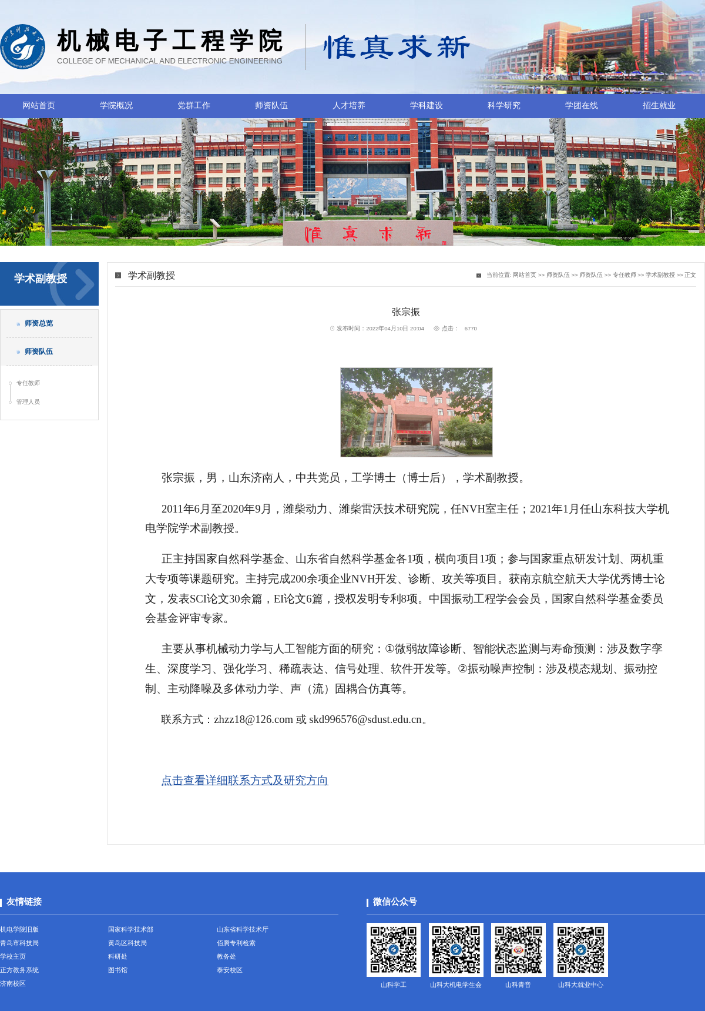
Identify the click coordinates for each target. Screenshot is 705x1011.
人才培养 (349, 105)
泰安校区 (230, 969)
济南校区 (13, 983)
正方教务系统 (19, 969)
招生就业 (659, 105)
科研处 (117, 956)
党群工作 (193, 105)
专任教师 (28, 383)
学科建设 (426, 105)
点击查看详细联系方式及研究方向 (244, 780)
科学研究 (504, 105)
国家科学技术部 (130, 929)
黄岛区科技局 (127, 942)
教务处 (226, 956)
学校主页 (13, 956)
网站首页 (38, 105)
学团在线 (581, 105)
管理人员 (28, 402)
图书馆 (117, 969)
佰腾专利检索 (236, 942)
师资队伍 (271, 105)
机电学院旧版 (19, 929)
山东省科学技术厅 (242, 929)
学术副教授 (660, 275)
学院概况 (116, 105)
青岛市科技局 (19, 942)
